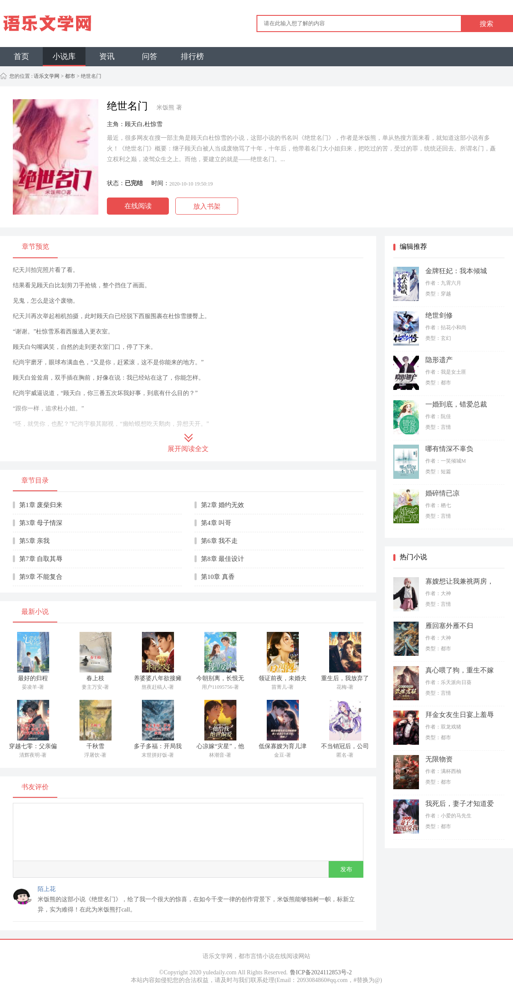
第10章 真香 (218, 576)
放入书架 (207, 206)
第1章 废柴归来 (40, 504)
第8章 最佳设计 (222, 558)
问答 (149, 56)
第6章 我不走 (219, 540)
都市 (70, 76)
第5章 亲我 (34, 540)
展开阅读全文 (188, 448)
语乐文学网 (45, 76)
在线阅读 (138, 205)
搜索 (486, 23)
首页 (21, 56)
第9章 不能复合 (40, 576)
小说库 (64, 56)
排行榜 (192, 56)
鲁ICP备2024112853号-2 (321, 972)
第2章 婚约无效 (222, 504)
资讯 (107, 56)
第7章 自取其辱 (40, 558)
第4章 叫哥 (216, 522)
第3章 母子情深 (40, 522)
